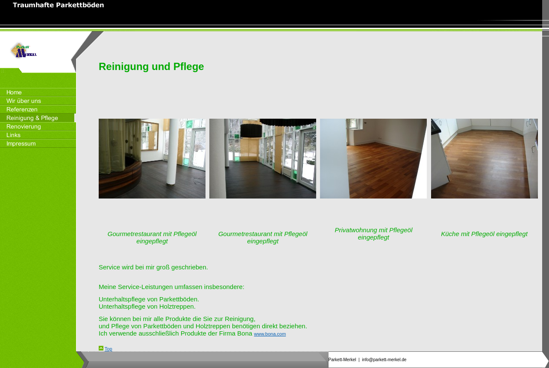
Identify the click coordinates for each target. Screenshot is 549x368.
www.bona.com (270, 333)
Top (108, 348)
